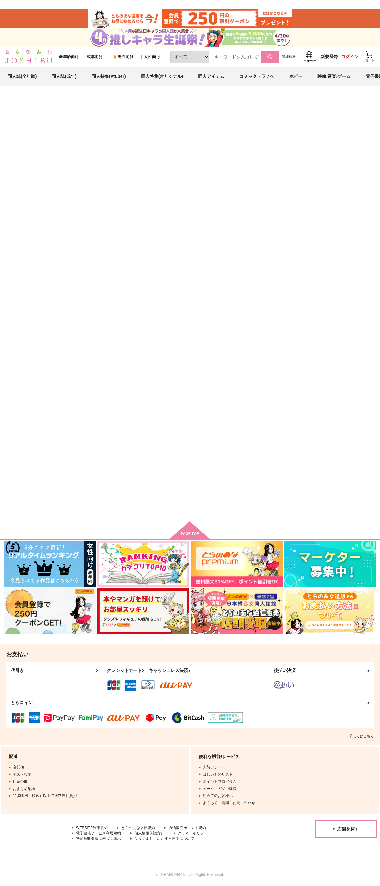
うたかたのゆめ (211, 298)
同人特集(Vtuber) (109, 76)
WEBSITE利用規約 (92, 828)
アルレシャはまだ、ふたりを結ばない (323, 133)
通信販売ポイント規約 (187, 828)
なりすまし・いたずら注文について (164, 838)
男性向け (123, 56)
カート (116, 350)
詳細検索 (289, 56)
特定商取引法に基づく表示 (98, 838)
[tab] (109, 196)
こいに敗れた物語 (209, 133)
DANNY (12, 138)
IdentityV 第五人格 (88, 121)
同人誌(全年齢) (22, 76)
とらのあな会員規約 (138, 828)
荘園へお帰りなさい (154, 450)
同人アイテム (211, 76)
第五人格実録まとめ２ (95, 450)
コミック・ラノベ (256, 76)
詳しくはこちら (362, 736)
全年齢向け (69, 56)
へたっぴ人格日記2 (275, 450)
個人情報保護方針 (149, 833)
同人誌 (41, 103)
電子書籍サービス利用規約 (98, 833)
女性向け (149, 56)
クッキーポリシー (193, 833)
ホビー (295, 76)
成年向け (95, 56)
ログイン (349, 56)
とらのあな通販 (16, 103)
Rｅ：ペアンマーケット (251, 133)
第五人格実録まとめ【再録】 (345, 298)
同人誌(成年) (64, 76)
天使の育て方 (331, 450)
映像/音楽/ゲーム (334, 76)
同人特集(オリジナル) (162, 76)
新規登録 (329, 56)
